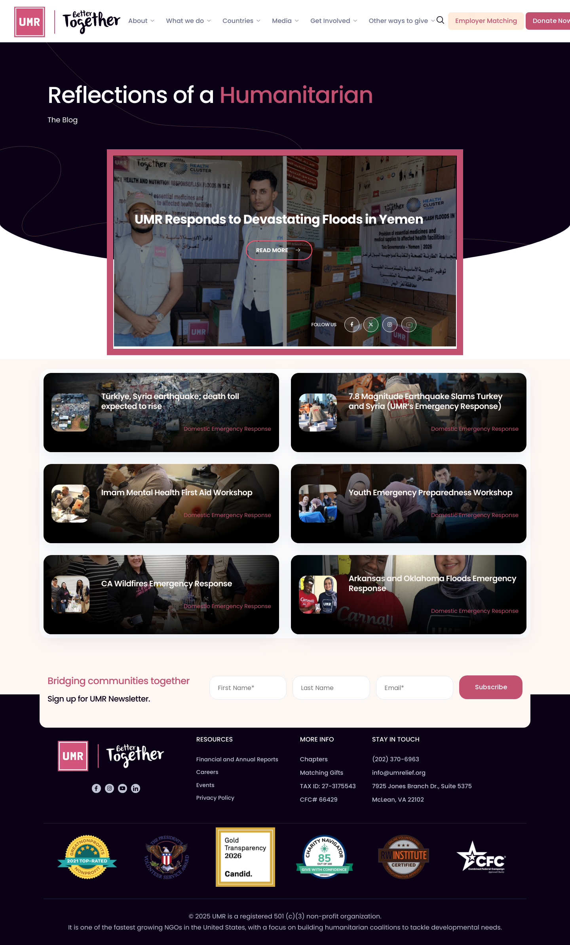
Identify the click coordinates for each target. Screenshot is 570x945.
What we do (188, 21)
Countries (241, 21)
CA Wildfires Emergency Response (166, 583)
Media (285, 21)
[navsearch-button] (440, 20)
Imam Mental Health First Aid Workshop (177, 492)
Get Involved (333, 21)
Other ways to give (402, 21)
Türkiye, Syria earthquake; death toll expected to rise (170, 401)
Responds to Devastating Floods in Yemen (279, 219)
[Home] (64, 21)
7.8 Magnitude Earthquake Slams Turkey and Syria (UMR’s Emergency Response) (426, 401)
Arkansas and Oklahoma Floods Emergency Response (433, 583)
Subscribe (491, 687)
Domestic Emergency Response (227, 429)
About (141, 21)
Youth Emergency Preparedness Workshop (431, 492)
